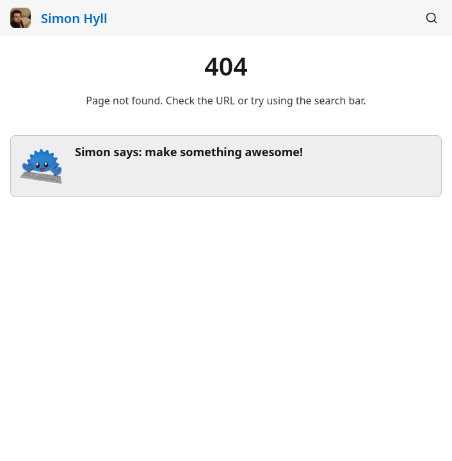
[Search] (431, 18)
